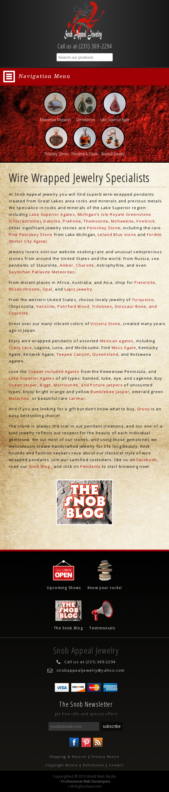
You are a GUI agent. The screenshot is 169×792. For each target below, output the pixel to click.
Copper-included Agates (54, 371)
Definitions (93, 765)
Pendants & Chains (84, 151)
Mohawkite (122, 221)
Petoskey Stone (103, 227)
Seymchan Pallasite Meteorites (42, 272)
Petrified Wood (73, 306)
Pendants (90, 466)
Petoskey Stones (57, 151)
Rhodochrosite (24, 289)
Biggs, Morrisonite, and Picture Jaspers (81, 385)
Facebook (146, 459)
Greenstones (85, 116)
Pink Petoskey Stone (31, 234)
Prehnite (72, 221)
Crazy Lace (20, 347)
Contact (116, 765)
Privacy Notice (106, 756)
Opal (47, 289)
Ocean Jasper (23, 385)
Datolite (51, 221)
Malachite (19, 398)
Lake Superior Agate (114, 116)
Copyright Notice (61, 765)
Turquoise (143, 299)
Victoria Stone (105, 323)
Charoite (85, 265)
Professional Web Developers (85, 781)
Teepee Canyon (73, 354)
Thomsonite (95, 221)
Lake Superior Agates (52, 214)
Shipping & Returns (67, 756)
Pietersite (144, 282)
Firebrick (145, 221)
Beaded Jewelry (113, 151)
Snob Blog (39, 466)
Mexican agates (116, 340)
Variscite (45, 306)
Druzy (143, 408)
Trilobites (102, 306)
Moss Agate (124, 347)
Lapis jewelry (78, 289)
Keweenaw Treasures (55, 116)
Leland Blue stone (117, 234)
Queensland (105, 354)
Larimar (77, 398)
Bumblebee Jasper (110, 391)
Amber (67, 265)
